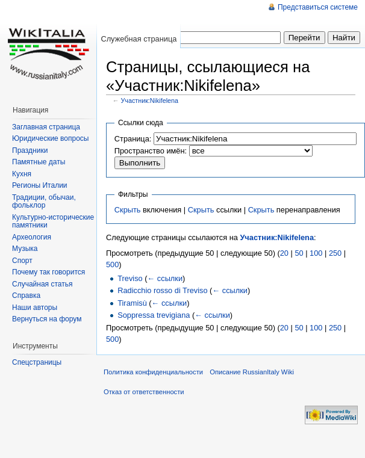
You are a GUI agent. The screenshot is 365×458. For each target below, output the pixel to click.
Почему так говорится (48, 272)
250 (335, 253)
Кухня (21, 174)
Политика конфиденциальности (153, 372)
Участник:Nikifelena (150, 100)
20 (284, 253)
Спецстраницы (36, 362)
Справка (26, 295)
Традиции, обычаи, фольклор (44, 201)
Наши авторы (34, 307)
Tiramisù (132, 303)
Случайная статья (42, 284)
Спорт (22, 260)
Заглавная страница (46, 127)
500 (112, 264)
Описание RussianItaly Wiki (252, 372)
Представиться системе (318, 7)
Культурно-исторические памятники (53, 221)
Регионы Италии (39, 185)
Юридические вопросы (50, 138)
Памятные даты (38, 162)
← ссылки (165, 278)
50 (299, 253)
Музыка (24, 248)
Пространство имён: (150, 150)
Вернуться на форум (46, 319)
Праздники (30, 150)
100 (316, 253)
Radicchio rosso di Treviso (162, 290)
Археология (31, 237)
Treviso (129, 278)
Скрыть (127, 209)
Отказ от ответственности (144, 391)
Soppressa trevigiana (153, 315)
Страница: (133, 138)
